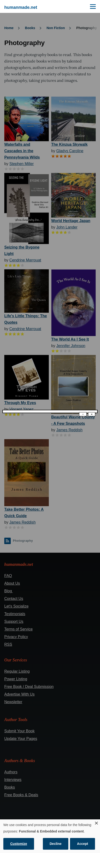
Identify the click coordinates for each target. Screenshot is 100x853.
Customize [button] (18, 844)
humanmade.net (20, 7)
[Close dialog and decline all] (96, 822)
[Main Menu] (93, 6)
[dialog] (50, 836)
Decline (56, 844)
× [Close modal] (92, 414)
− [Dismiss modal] (83, 414)
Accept (82, 844)
